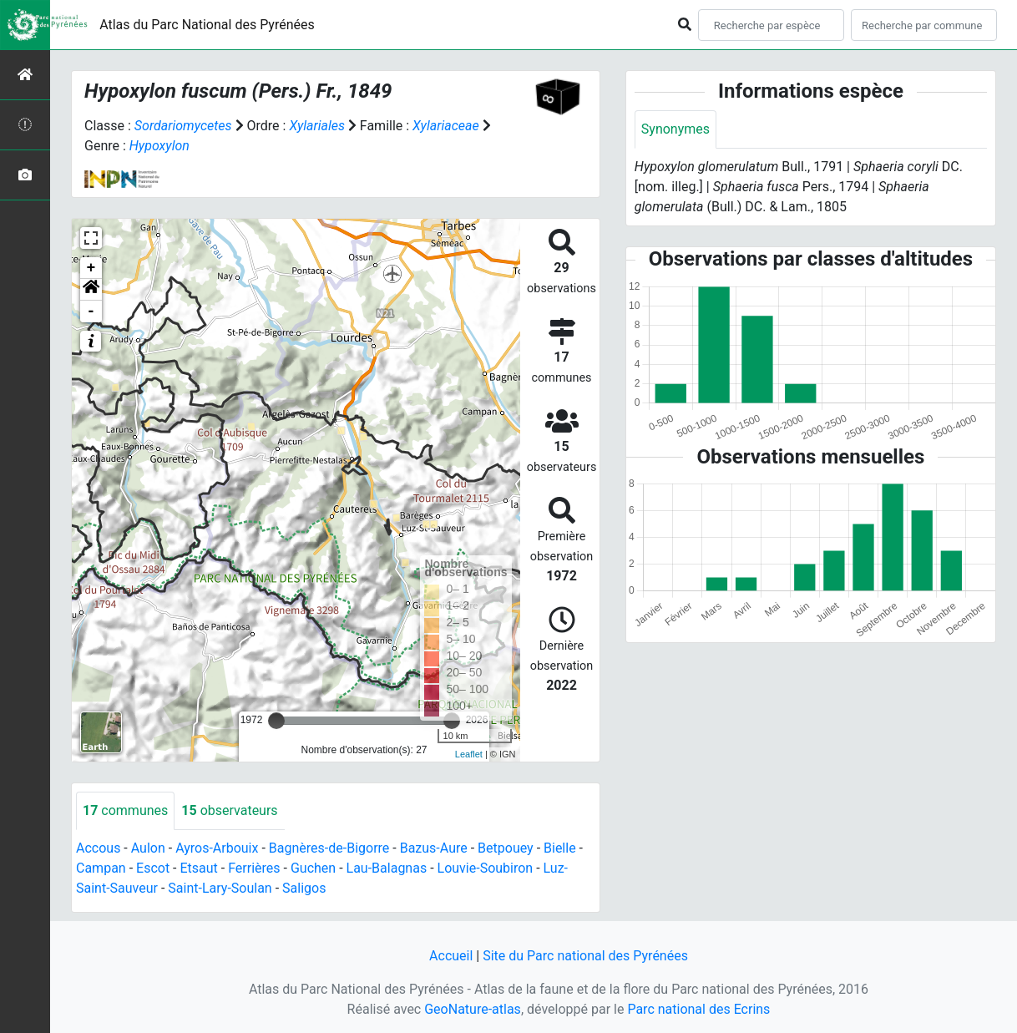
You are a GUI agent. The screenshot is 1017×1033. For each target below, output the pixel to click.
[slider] (276, 720)
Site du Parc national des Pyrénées (585, 956)
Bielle (560, 848)
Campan (101, 868)
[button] (91, 290)
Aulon (148, 848)
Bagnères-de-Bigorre (329, 848)
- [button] (91, 311)
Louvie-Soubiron (486, 868)
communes (125, 810)
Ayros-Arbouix (216, 848)
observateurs (229, 810)
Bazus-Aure (434, 848)
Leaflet (469, 754)
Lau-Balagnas (387, 868)
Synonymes (675, 129)
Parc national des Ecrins (698, 1009)
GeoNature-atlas (472, 1009)
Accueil (451, 956)
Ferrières (254, 868)
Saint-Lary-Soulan (219, 888)
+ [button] (91, 268)
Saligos (304, 888)
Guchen (313, 868)
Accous (98, 848)
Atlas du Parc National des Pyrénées (207, 25)
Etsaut (198, 868)
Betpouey (506, 848)
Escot (153, 868)
